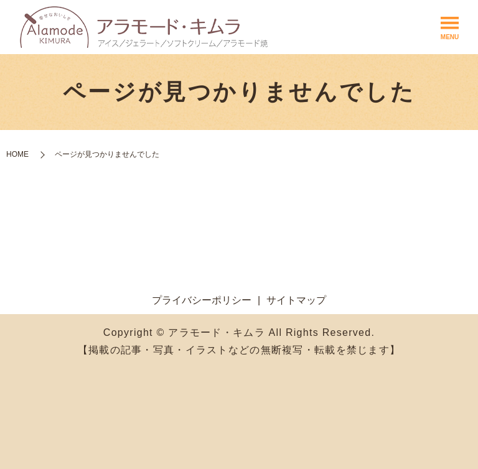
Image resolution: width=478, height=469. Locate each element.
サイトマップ (296, 300)
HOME (17, 154)
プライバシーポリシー (201, 300)
